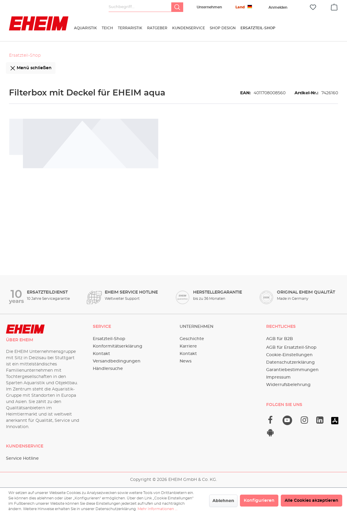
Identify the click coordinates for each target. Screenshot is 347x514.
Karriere (188, 346)
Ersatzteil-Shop (109, 339)
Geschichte (192, 339)
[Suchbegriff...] (140, 7)
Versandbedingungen (117, 361)
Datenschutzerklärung (290, 362)
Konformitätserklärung (117, 346)
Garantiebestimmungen (292, 370)
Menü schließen (31, 67)
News (186, 361)
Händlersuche (108, 369)
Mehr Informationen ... (158, 509)
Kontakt (101, 354)
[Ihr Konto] (277, 7)
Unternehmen (209, 7)
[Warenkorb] (334, 6)
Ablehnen (223, 501)
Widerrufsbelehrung (288, 385)
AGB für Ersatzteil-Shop (291, 347)
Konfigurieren (259, 500)
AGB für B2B (279, 339)
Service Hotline (22, 458)
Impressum (278, 377)
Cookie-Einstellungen (289, 355)
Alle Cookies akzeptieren (311, 500)
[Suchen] (177, 7)
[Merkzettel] (313, 7)
